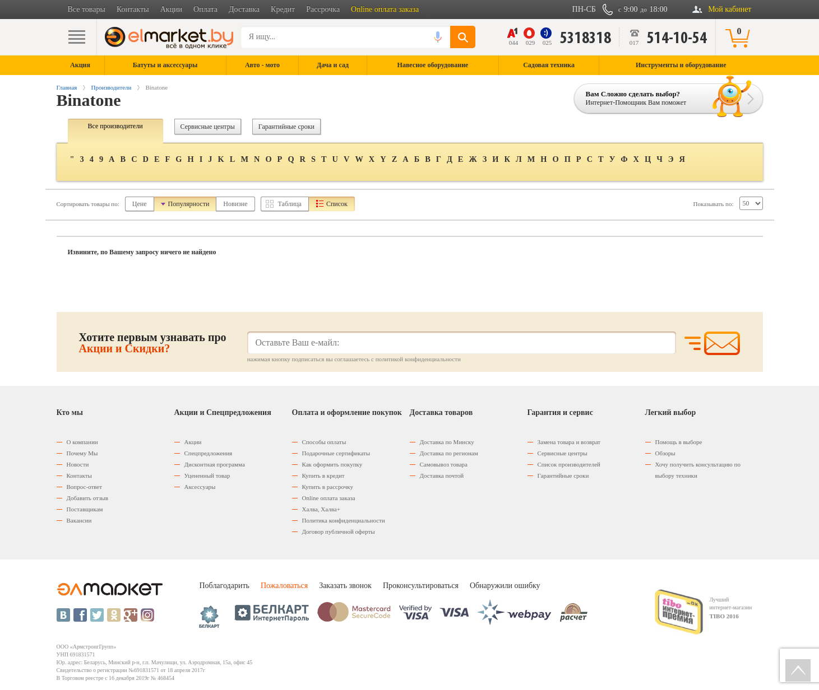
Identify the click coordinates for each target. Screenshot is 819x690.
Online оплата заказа (385, 9)
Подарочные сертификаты (336, 453)
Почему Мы (82, 453)
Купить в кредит (323, 475)
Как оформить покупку (332, 464)
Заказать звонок (345, 585)
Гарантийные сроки (286, 126)
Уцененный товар (207, 475)
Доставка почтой (442, 475)
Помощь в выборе (678, 442)
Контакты (133, 9)
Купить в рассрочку (327, 486)
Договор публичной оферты (338, 531)
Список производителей (569, 464)
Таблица (290, 204)
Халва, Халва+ (321, 509)
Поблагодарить (224, 585)
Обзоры (665, 453)
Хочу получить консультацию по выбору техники (698, 470)
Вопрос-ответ (85, 486)
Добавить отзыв (87, 498)
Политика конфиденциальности (343, 520)
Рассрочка (323, 9)
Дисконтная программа (214, 464)
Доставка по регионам (449, 453)
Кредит (283, 9)
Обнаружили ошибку (505, 585)
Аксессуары (200, 486)
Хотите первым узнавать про (152, 343)
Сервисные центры (208, 126)
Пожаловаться (284, 585)
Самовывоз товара (444, 464)
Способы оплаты (324, 442)
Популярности (189, 204)
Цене (139, 204)
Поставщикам (85, 509)
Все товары (86, 9)
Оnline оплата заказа (328, 498)
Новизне (235, 204)
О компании (82, 442)
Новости (78, 464)
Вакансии (79, 520)
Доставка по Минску (447, 442)
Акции (171, 9)
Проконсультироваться (421, 585)
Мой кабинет (729, 9)
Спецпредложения (208, 453)
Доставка (244, 9)
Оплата (205, 9)
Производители (111, 87)
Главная (67, 87)
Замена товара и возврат (569, 442)
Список (337, 204)
